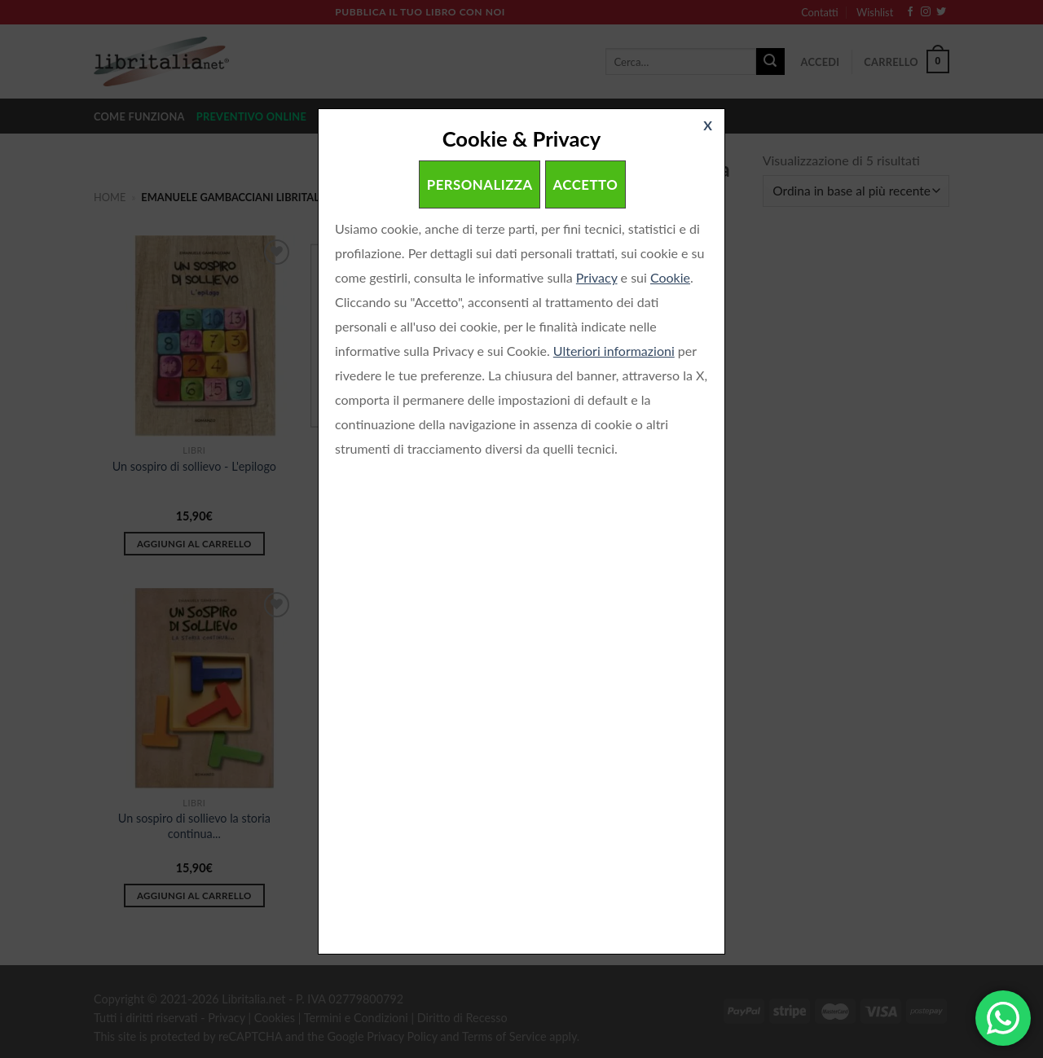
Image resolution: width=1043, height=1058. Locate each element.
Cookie (670, 277)
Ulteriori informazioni (614, 350)
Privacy (597, 277)
